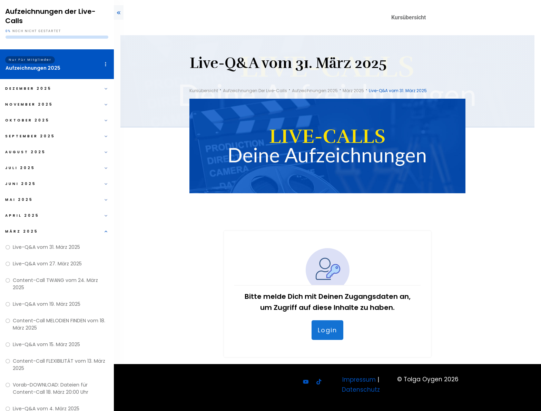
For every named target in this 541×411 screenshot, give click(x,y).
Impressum (359, 379)
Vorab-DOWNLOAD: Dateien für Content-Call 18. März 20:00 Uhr (50, 388)
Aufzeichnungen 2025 (33, 68)
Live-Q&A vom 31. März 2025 (46, 247)
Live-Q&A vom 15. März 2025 (46, 344)
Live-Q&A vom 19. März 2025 (46, 304)
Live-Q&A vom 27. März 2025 (47, 263)
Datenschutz (361, 389)
